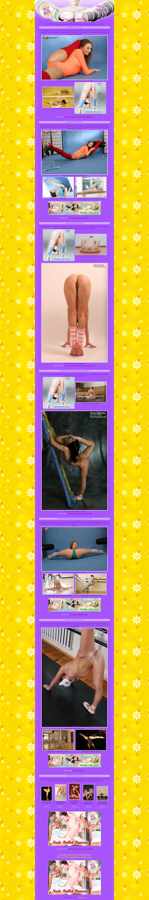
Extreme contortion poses (78, 614)
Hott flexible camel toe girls (79, 217)
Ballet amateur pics (88, 365)
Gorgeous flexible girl (80, 857)
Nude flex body (72, 513)
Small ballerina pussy (72, 365)
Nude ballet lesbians (85, 513)
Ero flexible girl (70, 116)
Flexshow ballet (67, 855)
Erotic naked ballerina (85, 116)
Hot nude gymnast (78, 770)
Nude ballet (81, 897)
